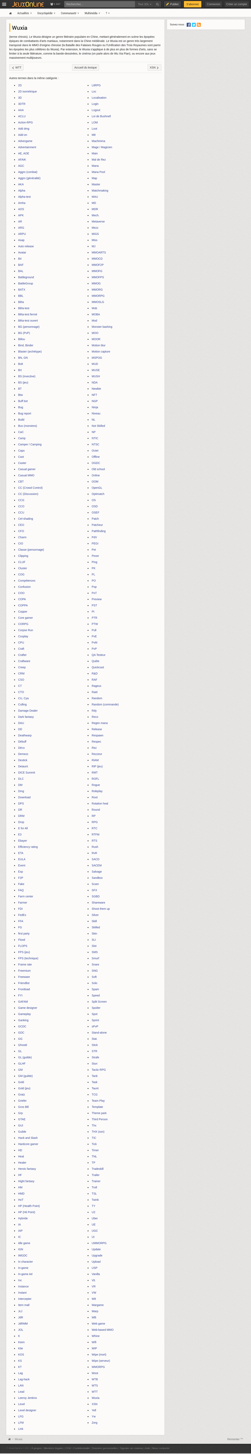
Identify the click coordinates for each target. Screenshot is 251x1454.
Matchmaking (100, 190)
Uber (95, 1218)
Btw (20, 394)
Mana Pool (98, 172)
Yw (93, 1416)
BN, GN (23, 357)
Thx (94, 1125)
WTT (95, 1391)
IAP (20, 1230)
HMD (21, 1193)
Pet (94, 549)
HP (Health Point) (29, 1206)
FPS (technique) (28, 958)
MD (94, 203)
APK (21, 215)
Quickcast (98, 667)
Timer (95, 1150)
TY (93, 1206)
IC (19, 1236)
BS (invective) (26, 376)
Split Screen (99, 1001)
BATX (21, 289)
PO (94, 580)
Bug (20, 407)
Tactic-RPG (99, 1069)
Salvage (97, 871)
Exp (20, 871)
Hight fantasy (26, 1181)
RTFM (95, 834)
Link (20, 1428)
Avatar (22, 252)
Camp (21, 438)
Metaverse (98, 221)
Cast (21, 456)
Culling (22, 704)
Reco (95, 716)
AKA (21, 184)
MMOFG (97, 271)
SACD (95, 859)
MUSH (96, 376)
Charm (22, 537)
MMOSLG (98, 302)
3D (20, 97)
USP (94, 1267)
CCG (21, 500)
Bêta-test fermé (27, 314)
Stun (94, 1063)
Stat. (94, 1038)
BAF (21, 264)
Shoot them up (101, 908)
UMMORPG (99, 1243)
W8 (94, 1298)
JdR (20, 1317)
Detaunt (23, 766)
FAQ (21, 890)
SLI (94, 939)
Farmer (22, 902)
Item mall (23, 1305)
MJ (93, 246)
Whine (96, 1336)
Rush (95, 846)
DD (20, 729)
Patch (95, 518)
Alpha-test (24, 196)
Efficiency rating (28, 846)
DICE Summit (26, 772)
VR (93, 1286)
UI (93, 1236)
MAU (95, 196)
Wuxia (95, 1397)
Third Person (100, 1119)
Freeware (24, 976)
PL (93, 574)
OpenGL (97, 487)
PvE (94, 636)
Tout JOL (144, 4)
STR (94, 1051)
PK (93, 568)
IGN (20, 1249)
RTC (94, 828)
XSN (94, 1404)
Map (94, 178)
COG (21, 574)
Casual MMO (26, 475)
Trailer (95, 1175)
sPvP (95, 1026)
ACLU (21, 116)
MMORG (97, 289)
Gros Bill (23, 1106)
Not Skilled (98, 425)
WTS (95, 1385)
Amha (21, 203)
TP (93, 1162)
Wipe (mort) (99, 1354)
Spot (94, 1014)
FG (20, 927)
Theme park (99, 1113)
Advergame (25, 141)
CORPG (23, 624)
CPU (21, 642)
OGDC (96, 463)
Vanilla (96, 1274)
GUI (20, 1125)
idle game (24, 1243)
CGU (68, 1448)
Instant (22, 1292)
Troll (94, 1187)
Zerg (94, 1422)
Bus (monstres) (27, 425)
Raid (94, 692)
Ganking (23, 1020)
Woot (95, 1373)
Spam (95, 989)
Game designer (27, 1007)
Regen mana (100, 723)
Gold (21, 1082)
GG (20, 1038)
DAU (21, 723)
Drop (21, 822)
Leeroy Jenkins (27, 1397)
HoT (20, 1199)
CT (20, 685)
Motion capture (101, 351)
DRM (21, 815)
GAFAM (23, 1001)
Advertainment (27, 147)
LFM (21, 1422)
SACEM (97, 865)
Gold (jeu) (24, 1088)
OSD (95, 506)
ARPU (22, 233)
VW (94, 1292)
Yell (94, 1410)
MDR (95, 209)
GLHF (21, 1063)
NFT (94, 394)
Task (94, 1082)
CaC (21, 432)
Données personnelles (105, 1448)
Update (96, 1249)
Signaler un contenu (131, 1448)
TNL (94, 1156)
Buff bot (23, 401)
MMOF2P (98, 264)
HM (20, 1187)
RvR (94, 853)
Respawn (97, 735)
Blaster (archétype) (30, 351)
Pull (94, 630)
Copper (22, 611)
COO (21, 593)
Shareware (98, 902)
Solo (94, 983)
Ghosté (22, 1045)
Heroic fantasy (27, 1168)
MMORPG (98, 295)
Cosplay (23, 636)
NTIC (95, 438)
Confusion (24, 586)
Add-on (22, 134)
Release (97, 729)
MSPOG (97, 357)
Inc (20, 1280)
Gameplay (24, 1014)
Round (96, 809)
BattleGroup (25, 283)
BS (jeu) (23, 382)
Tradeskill (97, 1168)
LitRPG (96, 85)
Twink (95, 1199)
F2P (20, 877)
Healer (22, 1162)
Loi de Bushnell (101, 116)
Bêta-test (23, 308)
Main (95, 153)
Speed (96, 995)
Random (97, 698)
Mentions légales (53, 1448)
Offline (96, 456)
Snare (95, 964)
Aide (147, 1448)
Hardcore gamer (28, 1144)
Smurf (95, 958)
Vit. (94, 1280)
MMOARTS (99, 252)
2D (20, 85)
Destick (22, 760)
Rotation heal (100, 803)
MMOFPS (98, 277)
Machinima (98, 141)
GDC (21, 1032)
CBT (21, 481)
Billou (21, 339)
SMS (95, 952)
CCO (21, 506)
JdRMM (23, 1323)
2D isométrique (27, 91)
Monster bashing (102, 326)
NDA (95, 382)
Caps (21, 450)
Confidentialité (81, 1448)
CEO (21, 524)
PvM (94, 642)
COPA (22, 599)
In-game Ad (25, 1274)
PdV (94, 537)
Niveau (96, 413)
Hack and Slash (28, 1137)
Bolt (20, 363)
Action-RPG (25, 122)
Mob (94, 308)
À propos (36, 1448)
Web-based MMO (102, 1329)
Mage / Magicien (102, 147)
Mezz (95, 227)
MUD (95, 363)
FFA (20, 921)
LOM (95, 122)
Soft (94, 976)
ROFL (95, 778)
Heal (21, 1156)
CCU (21, 512)
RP (93, 815)
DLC (21, 778)
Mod (94, 320)
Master (96, 184)
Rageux (96, 685)
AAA (21, 110)
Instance (23, 1286)
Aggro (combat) (27, 172)
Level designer (27, 1410)
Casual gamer (26, 469)
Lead (21, 1391)
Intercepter (24, 1298)
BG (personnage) (28, 326)
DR (20, 809)
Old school (98, 469)
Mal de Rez (99, 159)
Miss (94, 240)
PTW (95, 624)
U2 (93, 1212)
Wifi (94, 1342)
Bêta (21, 302)
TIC (94, 1137)
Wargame (98, 1305)
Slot (94, 945)
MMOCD (97, 258)
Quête (95, 661)
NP (93, 432)
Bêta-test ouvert (28, 320)
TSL (94, 1193)
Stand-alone (99, 1032)
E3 (20, 834)
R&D (95, 673)
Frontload (24, 989)
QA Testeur (98, 654)
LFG (21, 1416)
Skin (94, 933)
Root (95, 797)
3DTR (21, 103)
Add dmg (23, 128)
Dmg (21, 791)
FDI (20, 908)
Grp (20, 1113)
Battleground (26, 277)
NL (93, 419)
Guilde (22, 1131)
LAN (21, 1385)
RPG (95, 822)
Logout (96, 110)
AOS (21, 209)
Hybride (23, 1218)
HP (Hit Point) (26, 1212)
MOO (95, 333)
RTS (94, 840)
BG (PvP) (24, 333)
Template (97, 1106)
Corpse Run (25, 630)
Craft (21, 648)
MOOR (96, 339)
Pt (93, 611)
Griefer (22, 1100)
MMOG (96, 283)
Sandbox (97, 877)
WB (94, 1317)
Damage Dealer (28, 710)
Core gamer (25, 617)
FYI (20, 995)
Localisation (99, 97)
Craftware (24, 661)
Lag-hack (24, 1379)
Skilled (96, 927)
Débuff (22, 741)
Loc (94, 91)
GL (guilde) (25, 1057)
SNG (95, 970)
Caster (22, 463)
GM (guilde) (25, 1076)
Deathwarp (25, 735)
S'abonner (192, 4)
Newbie (96, 388)
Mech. (95, 215)
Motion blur (98, 345)
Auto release (26, 246)
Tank (95, 1076)
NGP (95, 401)
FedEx (22, 915)
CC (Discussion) (28, 494)
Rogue (96, 785)
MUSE (96, 370)
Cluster (22, 568)
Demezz (23, 754)
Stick (95, 1045)
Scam (95, 884)
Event (21, 865)
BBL (20, 295)
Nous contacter (161, 1448)
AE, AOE (23, 153)
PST (94, 605)
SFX (94, 890)
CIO (20, 543)
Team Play (98, 1100)
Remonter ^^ (235, 1439)
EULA (21, 859)
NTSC (95, 444)
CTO (21, 692)
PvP (94, 648)
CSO (21, 679)
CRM (21, 673)
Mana (95, 165)
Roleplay (97, 791)
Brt (20, 370)
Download (24, 797)
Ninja (95, 407)
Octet (95, 450)
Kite (20, 1348)
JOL (20, 1329)
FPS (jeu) (24, 952)
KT (20, 1367)
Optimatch (98, 494)
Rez (94, 747)
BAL (20, 271)
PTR (94, 617)
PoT (94, 593)
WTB (95, 1379)
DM (20, 785)
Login (95, 103)
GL (20, 1051)
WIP (94, 1348)
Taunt (95, 1088)
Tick (94, 1144)
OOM (95, 481)
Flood (21, 939)
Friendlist (23, 983)
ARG (21, 227)
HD (20, 1150)
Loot (94, 128)
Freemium (24, 970)
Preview (97, 599)
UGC (95, 1230)
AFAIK (22, 159)
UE (93, 1224)
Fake (21, 884)
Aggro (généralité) (29, 178)
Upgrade (97, 1255)
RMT (95, 772)
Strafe (95, 1057)
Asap (21, 240)
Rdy (94, 710)
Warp (95, 1311)
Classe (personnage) (31, 549)
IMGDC (22, 1255)
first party (24, 933)
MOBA (96, 314)
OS (94, 500)
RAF (94, 679)
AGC (21, 165)
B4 (20, 258)
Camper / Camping (30, 444)
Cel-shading (25, 518)
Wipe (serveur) (101, 1360)
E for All (23, 828)
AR (20, 221)
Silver (95, 915)
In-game (23, 1267)
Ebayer (22, 840)
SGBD (96, 896)
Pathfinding (99, 531)
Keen (21, 1342)
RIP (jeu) (97, 766)
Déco (21, 747)
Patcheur (97, 524)
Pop (94, 586)
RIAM (95, 760)
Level (21, 1404)
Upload (96, 1261)
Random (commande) (105, 704)
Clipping (23, 555)
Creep (22, 667)
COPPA (23, 605)
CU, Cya (23, 698)
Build (21, 419)
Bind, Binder (25, 345)
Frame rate (25, 964)
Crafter (22, 654)
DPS (21, 803)
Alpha (21, 190)
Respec (96, 741)
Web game (98, 1323)
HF (20, 1175)
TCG (95, 1094)
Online (96, 475)
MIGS (95, 233)
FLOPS (22, 945)
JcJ (20, 1311)
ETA (20, 853)
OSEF (95, 512)
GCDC (22, 1026)
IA (19, 1224)
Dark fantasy (26, 716)
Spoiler (96, 1007)
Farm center (25, 896)
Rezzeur (97, 754)
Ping (94, 562)
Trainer (96, 1181)
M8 (93, 134)
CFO (21, 531)
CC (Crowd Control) (30, 487)
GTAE (21, 1119)
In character (25, 1261)
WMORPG (98, 1367)
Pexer (95, 555)
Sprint (95, 1020)
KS (20, 1360)
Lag (20, 1373)
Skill (94, 921)
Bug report (24, 413)
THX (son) (98, 1131)
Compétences (26, 580)
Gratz (21, 1094)
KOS (21, 1354)
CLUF (21, 562)
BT (20, 388)
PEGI (95, 543)
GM (20, 1069)
